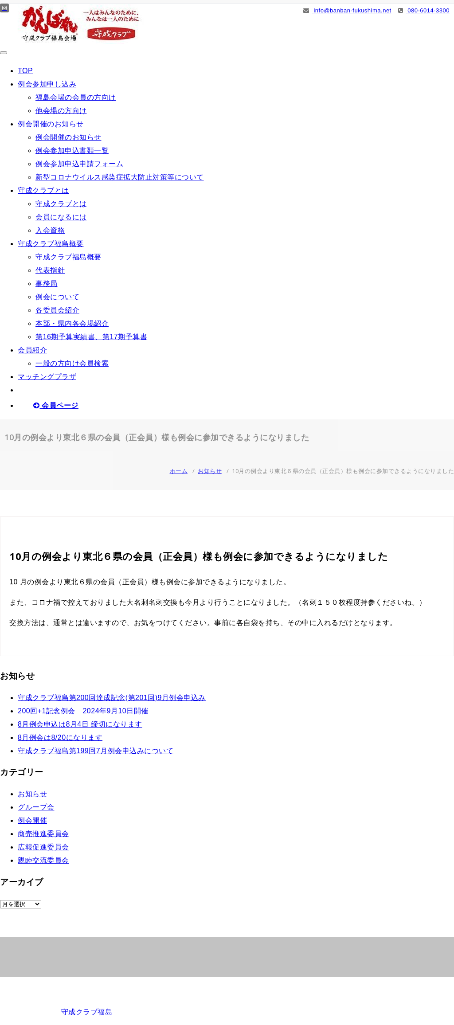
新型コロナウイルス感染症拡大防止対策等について (119, 177)
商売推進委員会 (43, 833)
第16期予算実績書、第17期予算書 (91, 336)
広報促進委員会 (43, 847)
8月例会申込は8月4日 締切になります (80, 724)
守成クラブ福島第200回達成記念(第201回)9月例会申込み (112, 697)
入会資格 (50, 230)
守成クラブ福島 (87, 1012)
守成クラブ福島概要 (51, 243)
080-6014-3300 (424, 10)
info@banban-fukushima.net (347, 10)
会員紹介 (32, 350)
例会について (57, 297)
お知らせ (210, 471)
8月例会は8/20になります (60, 737)
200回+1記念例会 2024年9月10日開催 (83, 711)
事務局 (46, 283)
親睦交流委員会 (43, 860)
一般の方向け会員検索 (72, 363)
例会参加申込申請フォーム (79, 164)
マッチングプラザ (47, 376)
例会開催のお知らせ (51, 124)
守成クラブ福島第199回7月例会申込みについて (95, 751)
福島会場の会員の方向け (75, 97)
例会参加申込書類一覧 (72, 150)
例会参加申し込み (47, 84)
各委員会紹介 (57, 310)
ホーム (179, 471)
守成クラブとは (43, 190)
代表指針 (50, 270)
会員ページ (55, 405)
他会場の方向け (61, 110)
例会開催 (32, 820)
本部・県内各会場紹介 (72, 323)
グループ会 (36, 807)
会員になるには (61, 217)
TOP (25, 70)
